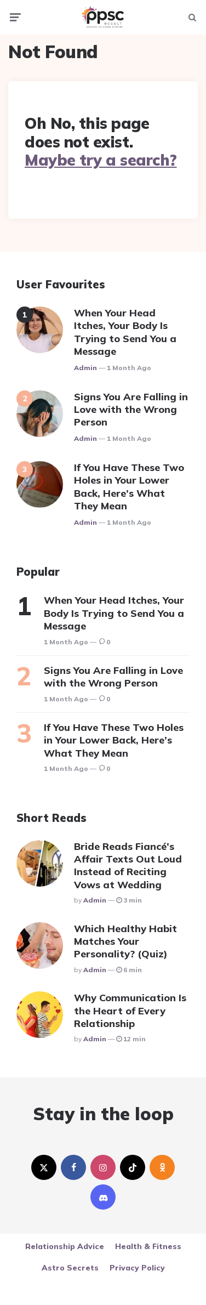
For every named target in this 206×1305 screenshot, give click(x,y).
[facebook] (73, 1167)
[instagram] (103, 1167)
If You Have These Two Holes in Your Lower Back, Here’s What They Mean (129, 486)
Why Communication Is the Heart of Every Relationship (130, 1010)
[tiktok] (132, 1167)
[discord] (103, 1197)
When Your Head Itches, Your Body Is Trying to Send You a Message (125, 332)
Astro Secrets (70, 1268)
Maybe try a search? (101, 159)
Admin (85, 368)
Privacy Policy (137, 1268)
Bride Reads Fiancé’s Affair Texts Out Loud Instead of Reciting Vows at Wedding (128, 865)
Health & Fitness (148, 1246)
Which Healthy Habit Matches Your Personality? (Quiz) (125, 941)
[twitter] (43, 1167)
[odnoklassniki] (162, 1167)
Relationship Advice (64, 1246)
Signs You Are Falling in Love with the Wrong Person (131, 409)
